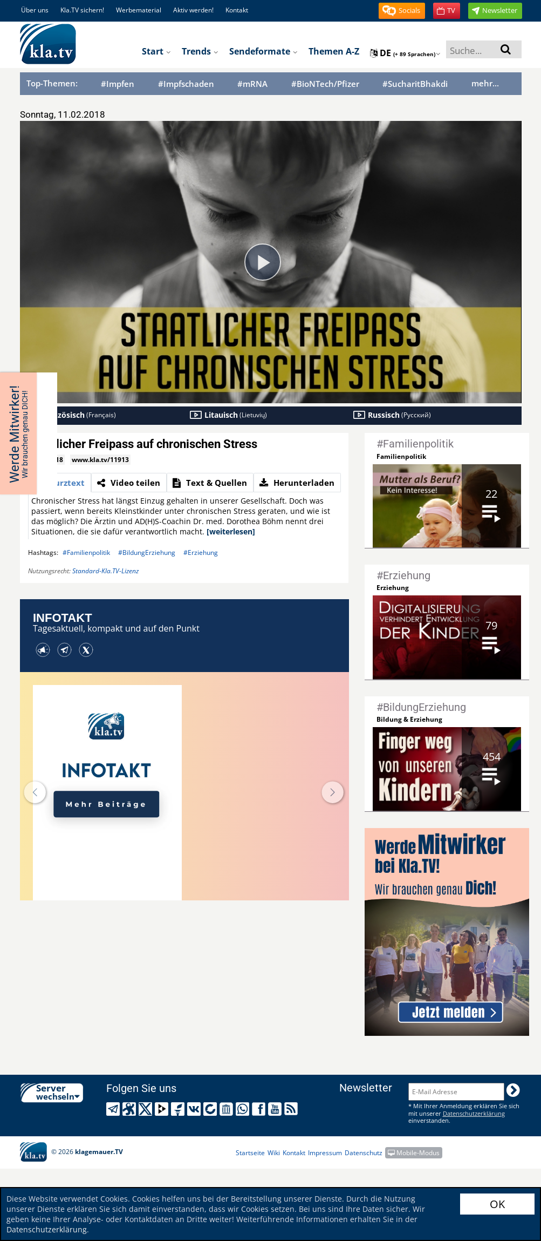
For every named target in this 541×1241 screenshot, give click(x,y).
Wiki (274, 1152)
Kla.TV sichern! (82, 10)
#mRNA (252, 84)
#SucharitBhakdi (415, 84)
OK (497, 1204)
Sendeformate (263, 51)
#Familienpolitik (86, 552)
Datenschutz (363, 1152)
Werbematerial (138, 10)
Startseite (250, 1152)
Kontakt (236, 10)
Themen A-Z (334, 51)
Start (156, 51)
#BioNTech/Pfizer (325, 84)
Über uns (35, 10)
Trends (200, 51)
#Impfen (117, 84)
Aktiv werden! (193, 10)
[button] (402, 11)
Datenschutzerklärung (46, 1229)
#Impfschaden (186, 84)
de (405, 53)
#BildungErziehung (146, 552)
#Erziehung (200, 552)
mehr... (485, 83)
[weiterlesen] (231, 531)
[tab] (59, 482)
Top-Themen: (52, 83)
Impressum (325, 1152)
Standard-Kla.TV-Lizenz (105, 570)
